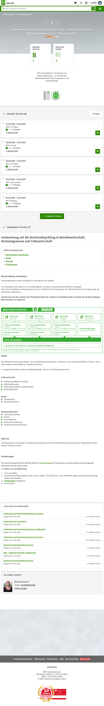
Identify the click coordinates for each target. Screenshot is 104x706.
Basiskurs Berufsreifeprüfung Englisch (19, 545)
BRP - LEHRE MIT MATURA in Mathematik (20, 553)
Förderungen (11, 265)
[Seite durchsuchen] (48, 8)
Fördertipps (46, 463)
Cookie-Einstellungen (23, 659)
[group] (52, 36)
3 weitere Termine (52, 215)
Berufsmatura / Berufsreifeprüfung (18, 14)
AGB (61, 659)
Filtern (96, 114)
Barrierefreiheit (71, 659)
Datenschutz (52, 659)
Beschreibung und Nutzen (17, 255)
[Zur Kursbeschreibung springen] (63, 54)
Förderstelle (9, 481)
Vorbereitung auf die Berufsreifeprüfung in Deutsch (23, 537)
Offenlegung (39, 659)
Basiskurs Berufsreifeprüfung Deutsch (18, 561)
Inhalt (8, 258)
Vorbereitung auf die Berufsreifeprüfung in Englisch (23, 514)
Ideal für (9, 261)
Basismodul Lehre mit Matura (15, 521)
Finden (93, 8)
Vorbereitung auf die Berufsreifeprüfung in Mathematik (25, 529)
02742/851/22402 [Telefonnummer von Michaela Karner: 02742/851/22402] (28, 585)
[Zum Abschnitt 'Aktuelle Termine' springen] (40, 54)
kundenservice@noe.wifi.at (55, 679)
